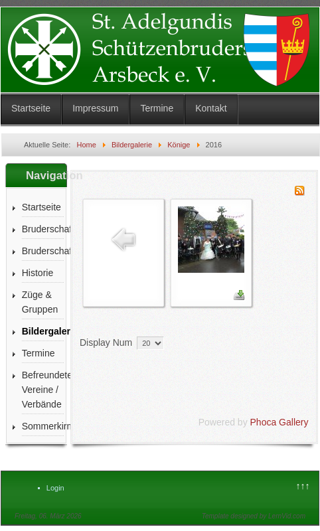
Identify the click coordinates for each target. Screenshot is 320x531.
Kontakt (210, 108)
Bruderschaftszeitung (43, 251)
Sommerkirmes (43, 426)
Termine (156, 108)
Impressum (95, 108)
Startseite (30, 108)
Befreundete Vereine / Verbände (43, 390)
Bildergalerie (43, 331)
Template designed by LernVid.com (253, 516)
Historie (37, 272)
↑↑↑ (303, 486)
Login (55, 488)
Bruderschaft (43, 229)
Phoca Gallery (279, 422)
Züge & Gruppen (40, 302)
